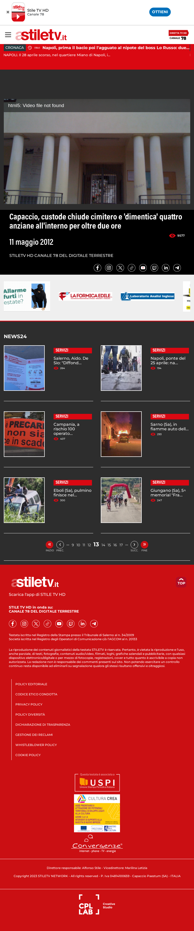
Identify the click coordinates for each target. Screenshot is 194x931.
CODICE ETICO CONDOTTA (36, 694)
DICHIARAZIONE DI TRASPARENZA (42, 724)
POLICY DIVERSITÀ (30, 714)
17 (121, 545)
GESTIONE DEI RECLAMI (34, 735)
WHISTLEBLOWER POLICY (36, 745)
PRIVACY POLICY (28, 704)
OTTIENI (160, 11)
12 (89, 545)
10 (78, 545)
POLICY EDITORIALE (31, 684)
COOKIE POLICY (28, 755)
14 (103, 545)
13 (96, 544)
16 (115, 545)
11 (84, 545)
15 (109, 545)
